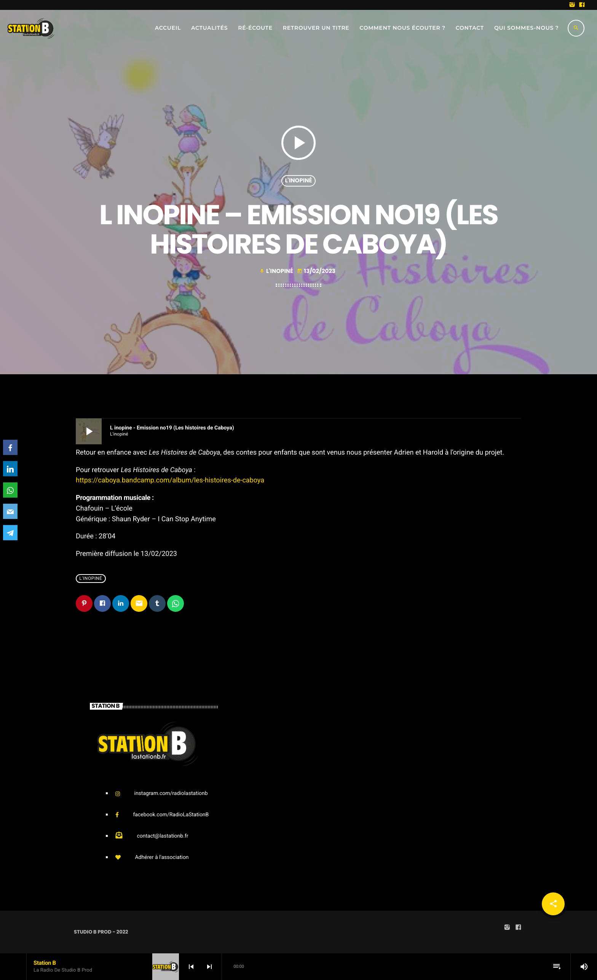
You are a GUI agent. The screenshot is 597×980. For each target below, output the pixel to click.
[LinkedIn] (10, 468)
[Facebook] (10, 447)
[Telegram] (10, 532)
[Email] (10, 511)
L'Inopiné (298, 181)
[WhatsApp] (10, 490)
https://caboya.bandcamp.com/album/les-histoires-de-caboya (170, 480)
